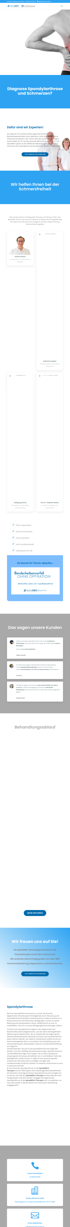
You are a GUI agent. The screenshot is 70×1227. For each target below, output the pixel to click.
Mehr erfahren (35, 913)
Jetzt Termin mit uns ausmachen (20, 58)
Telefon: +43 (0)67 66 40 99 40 (28, 1)
